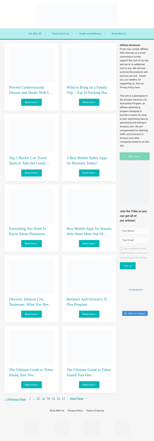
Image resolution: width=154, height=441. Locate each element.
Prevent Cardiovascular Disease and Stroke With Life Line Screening (31, 92)
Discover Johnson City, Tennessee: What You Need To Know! (29, 304)
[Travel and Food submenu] (72, 33)
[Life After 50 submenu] (45, 33)
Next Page (79, 398)
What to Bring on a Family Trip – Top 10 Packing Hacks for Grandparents (89, 92)
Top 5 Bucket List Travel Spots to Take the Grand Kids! (28, 163)
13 (43, 398)
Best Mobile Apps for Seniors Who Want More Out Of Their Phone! (89, 234)
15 (53, 398)
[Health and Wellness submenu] (105, 33)
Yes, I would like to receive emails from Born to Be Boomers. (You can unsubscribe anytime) (134, 253)
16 (58, 398)
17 (63, 398)
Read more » (32, 103)
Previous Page (15, 399)
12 (38, 398)
